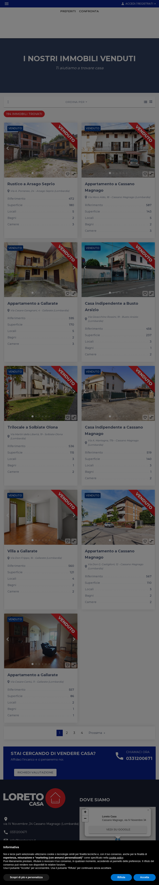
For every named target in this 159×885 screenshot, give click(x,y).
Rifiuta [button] (121, 877)
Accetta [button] (144, 877)
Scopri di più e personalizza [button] (26, 877)
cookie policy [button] (116, 857)
